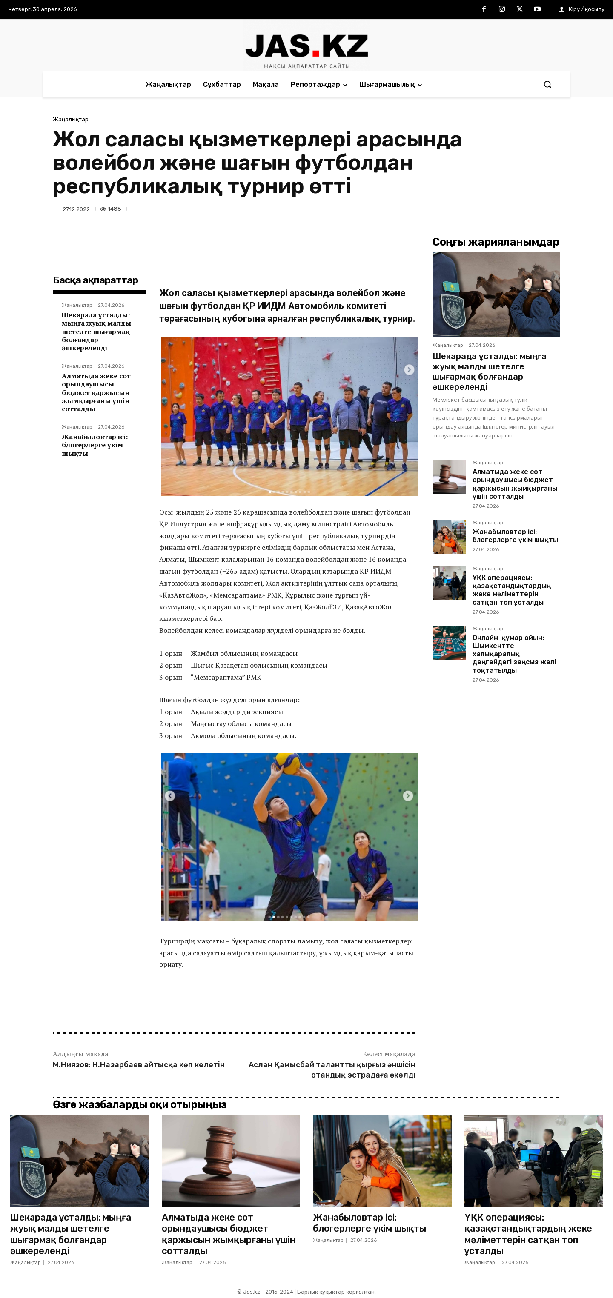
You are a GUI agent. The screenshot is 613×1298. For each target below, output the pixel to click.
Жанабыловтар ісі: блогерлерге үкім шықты (95, 444)
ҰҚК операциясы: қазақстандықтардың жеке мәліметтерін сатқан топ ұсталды (512, 590)
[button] (547, 84)
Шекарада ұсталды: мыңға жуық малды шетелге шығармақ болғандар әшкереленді (96, 331)
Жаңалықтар (71, 119)
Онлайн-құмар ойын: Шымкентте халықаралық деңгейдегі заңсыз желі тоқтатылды (514, 654)
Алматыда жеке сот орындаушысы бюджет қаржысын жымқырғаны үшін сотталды (96, 392)
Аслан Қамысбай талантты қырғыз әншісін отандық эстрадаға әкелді (332, 1069)
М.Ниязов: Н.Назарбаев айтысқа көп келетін (139, 1064)
